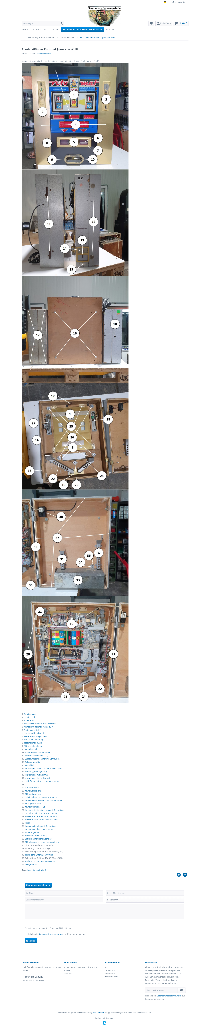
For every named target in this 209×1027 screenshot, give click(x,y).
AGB (106, 967)
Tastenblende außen (33, 743)
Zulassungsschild (33, 762)
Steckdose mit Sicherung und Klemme (42, 813)
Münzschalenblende (33, 746)
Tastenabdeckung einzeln (35, 736)
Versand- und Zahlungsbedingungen (80, 967)
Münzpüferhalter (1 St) (35, 807)
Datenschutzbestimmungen (51, 934)
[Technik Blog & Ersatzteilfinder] (82, 29)
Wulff (43, 870)
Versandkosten (98, 1012)
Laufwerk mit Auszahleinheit (37, 778)
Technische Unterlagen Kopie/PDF (40, 861)
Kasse (27, 823)
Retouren (68, 973)
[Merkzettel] (151, 23)
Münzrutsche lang (33, 791)
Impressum (109, 973)
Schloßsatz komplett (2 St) (36, 755)
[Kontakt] (110, 29)
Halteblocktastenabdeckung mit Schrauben (44, 810)
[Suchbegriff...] (43, 23)
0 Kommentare (44, 53)
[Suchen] (61, 23)
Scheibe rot (29, 720)
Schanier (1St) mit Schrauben (38, 752)
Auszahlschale (31, 749)
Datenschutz (110, 970)
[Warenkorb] (180, 23)
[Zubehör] (54, 29)
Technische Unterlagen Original (39, 855)
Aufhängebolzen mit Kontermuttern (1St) (43, 768)
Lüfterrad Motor (32, 787)
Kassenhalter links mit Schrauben (40, 829)
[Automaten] (39, 29)
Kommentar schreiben (38, 884)
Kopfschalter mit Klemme (36, 775)
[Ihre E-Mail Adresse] (161, 990)
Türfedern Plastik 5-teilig (36, 835)
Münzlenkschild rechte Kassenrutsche (42, 842)
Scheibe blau (30, 714)
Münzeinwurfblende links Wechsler (40, 723)
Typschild (29, 765)
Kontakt (67, 970)
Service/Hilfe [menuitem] (179, 2)
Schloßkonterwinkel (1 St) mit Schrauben (43, 781)
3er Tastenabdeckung (33, 739)
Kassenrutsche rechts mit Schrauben (41, 819)
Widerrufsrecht (111, 976)
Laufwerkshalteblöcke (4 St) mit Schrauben (44, 800)
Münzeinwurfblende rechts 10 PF (39, 727)
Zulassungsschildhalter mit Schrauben (42, 759)
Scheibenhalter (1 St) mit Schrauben (41, 797)
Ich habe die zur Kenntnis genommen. (57, 934)
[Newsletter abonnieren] (182, 990)
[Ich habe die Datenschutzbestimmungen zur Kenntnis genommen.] (25, 934)
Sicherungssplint (32, 832)
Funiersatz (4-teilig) (32, 730)
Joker (29, 870)
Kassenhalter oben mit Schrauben (40, 826)
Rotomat (36, 870)
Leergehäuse (31, 864)
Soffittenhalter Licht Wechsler (38, 839)
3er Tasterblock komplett (35, 733)
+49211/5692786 (33, 977)
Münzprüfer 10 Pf (33, 803)
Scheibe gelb (29, 717)
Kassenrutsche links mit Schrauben (41, 816)
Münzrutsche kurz (33, 794)
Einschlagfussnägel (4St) (36, 771)
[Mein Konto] (163, 23)
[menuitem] (43, 25)
